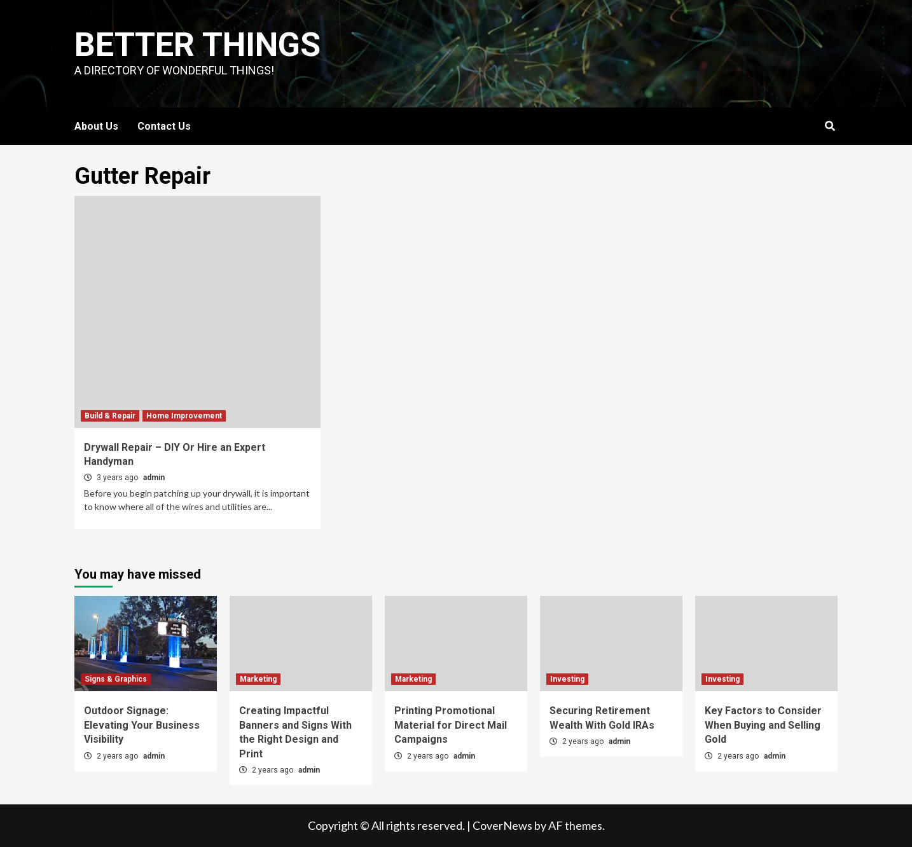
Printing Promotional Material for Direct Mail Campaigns (450, 725)
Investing (567, 679)
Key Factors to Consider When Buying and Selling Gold (763, 725)
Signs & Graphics (116, 679)
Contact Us (164, 126)
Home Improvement (184, 415)
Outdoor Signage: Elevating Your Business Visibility (142, 725)
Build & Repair (110, 415)
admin (154, 477)
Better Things (197, 44)
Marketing (258, 679)
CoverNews (502, 825)
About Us (96, 126)
